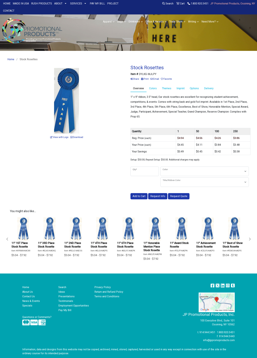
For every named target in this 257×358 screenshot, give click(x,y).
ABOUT (58, 3)
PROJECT (113, 3)
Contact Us (28, 296)
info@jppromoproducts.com (219, 340)
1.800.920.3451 (198, 3)
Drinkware (134, 21)
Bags (120, 21)
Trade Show (176, 21)
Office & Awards (154, 21)
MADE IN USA (21, 3)
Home (25, 287)
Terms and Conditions (106, 296)
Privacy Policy (102, 287)
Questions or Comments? (36, 317)
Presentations (66, 296)
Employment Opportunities (73, 305)
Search (167, 3)
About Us (27, 291)
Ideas (61, 291)
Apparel (107, 21)
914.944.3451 (207, 332)
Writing (192, 21)
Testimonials (65, 301)
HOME (6, 3)
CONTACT (8, 10)
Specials (27, 305)
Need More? (208, 21)
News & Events (31, 301)
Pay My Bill (64, 310)
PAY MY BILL (97, 3)
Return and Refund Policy (108, 291)
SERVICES (76, 3)
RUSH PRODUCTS (41, 3)
